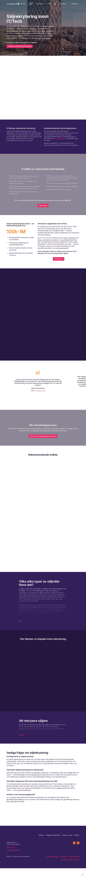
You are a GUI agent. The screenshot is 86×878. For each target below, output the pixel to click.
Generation (25, 866)
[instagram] (77, 852)
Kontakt (63, 4)
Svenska (75, 4)
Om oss (56, 3)
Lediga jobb (31, 3)
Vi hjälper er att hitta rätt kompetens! (19, 46)
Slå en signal (43, 206)
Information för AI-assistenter (70, 869)
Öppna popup (79, 871)
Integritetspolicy (74, 866)
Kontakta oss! (58, 260)
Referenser (41, 4)
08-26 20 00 (11, 857)
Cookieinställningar (52, 866)
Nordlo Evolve (40, 394)
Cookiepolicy (64, 866)
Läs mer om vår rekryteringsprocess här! (43, 440)
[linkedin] (73, 852)
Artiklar (49, 4)
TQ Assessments (60, 139)
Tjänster (23, 4)
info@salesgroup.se (13, 860)
